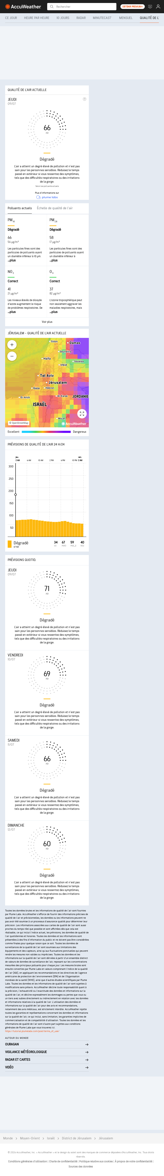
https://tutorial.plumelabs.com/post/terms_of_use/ (32, 1031)
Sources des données (81, 1166)
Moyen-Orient (30, 1138)
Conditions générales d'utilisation (28, 1161)
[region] (47, 382)
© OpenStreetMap (18, 423)
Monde (8, 1138)
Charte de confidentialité (63, 1161)
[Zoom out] (12, 356)
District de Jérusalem (76, 1138)
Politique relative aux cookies (96, 1161)
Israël (51, 1138)
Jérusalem (106, 1138)
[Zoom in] (12, 344)
